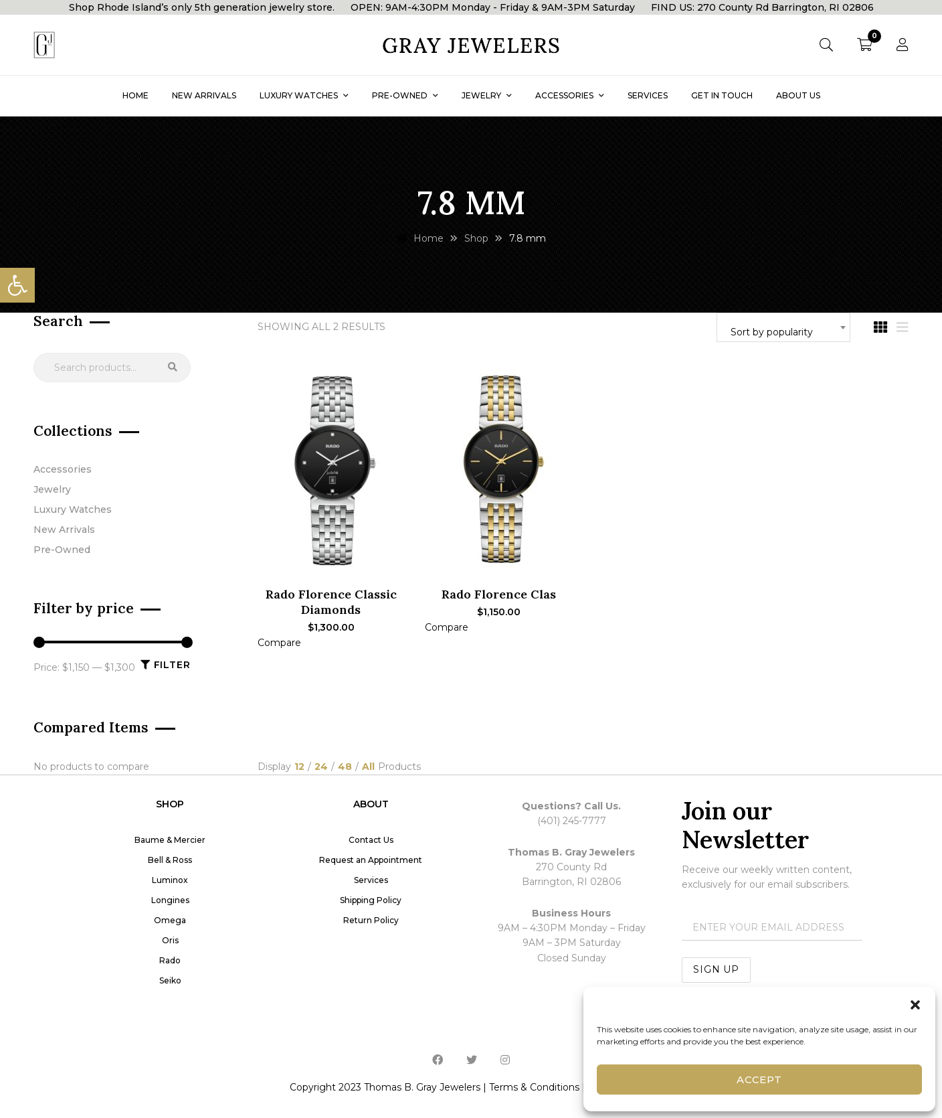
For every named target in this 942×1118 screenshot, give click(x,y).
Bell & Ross (170, 860)
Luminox (170, 880)
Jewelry (52, 489)
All (368, 767)
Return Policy (371, 920)
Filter (172, 665)
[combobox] (783, 327)
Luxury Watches (72, 509)
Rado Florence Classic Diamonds (331, 601)
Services (371, 880)
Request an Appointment (370, 860)
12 (299, 767)
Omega (170, 920)
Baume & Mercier (169, 840)
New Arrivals (64, 530)
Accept (759, 1079)
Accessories (62, 469)
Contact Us (371, 840)
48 (345, 767)
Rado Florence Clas (499, 594)
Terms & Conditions (534, 1087)
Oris (170, 940)
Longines (170, 900)
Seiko (170, 980)
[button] (17, 285)
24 (321, 767)
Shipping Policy (370, 900)
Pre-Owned (61, 550)
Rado (170, 960)
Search (172, 367)
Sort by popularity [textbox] (772, 332)
